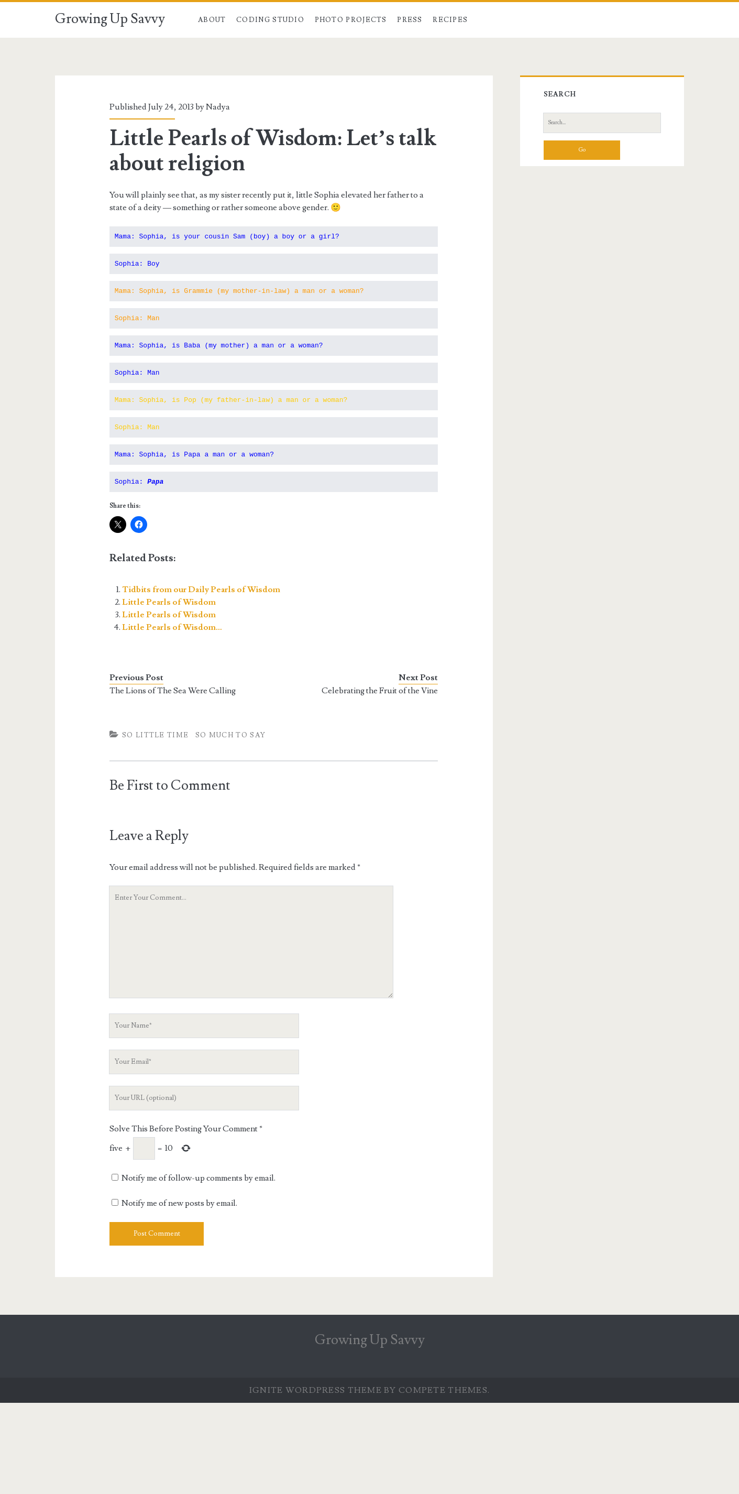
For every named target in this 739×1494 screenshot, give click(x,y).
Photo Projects (351, 20)
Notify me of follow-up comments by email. (198, 1178)
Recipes (450, 20)
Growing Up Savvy (110, 19)
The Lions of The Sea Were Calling (172, 690)
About (212, 20)
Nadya (218, 107)
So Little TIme (155, 735)
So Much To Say (230, 735)
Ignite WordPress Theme (315, 1390)
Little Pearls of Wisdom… (172, 627)
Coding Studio (270, 20)
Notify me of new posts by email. (179, 1203)
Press (410, 20)
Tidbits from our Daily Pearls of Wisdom (201, 589)
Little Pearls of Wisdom (169, 602)
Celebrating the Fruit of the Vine (380, 690)
